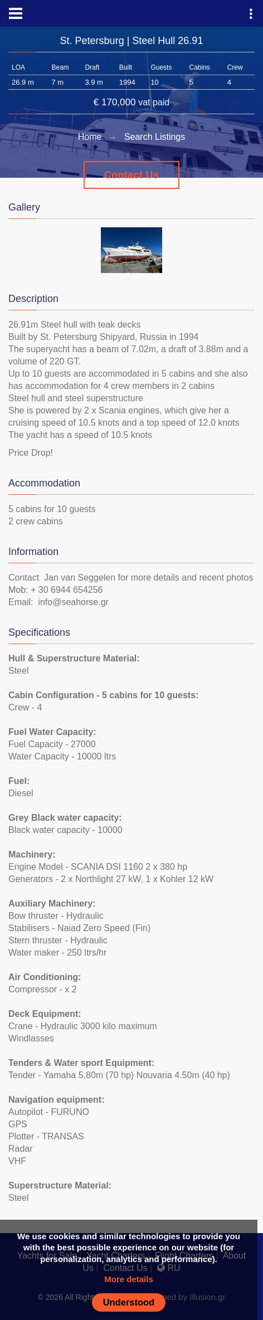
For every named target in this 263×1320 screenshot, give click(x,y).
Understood (129, 1302)
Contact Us (131, 175)
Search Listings (154, 137)
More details (128, 1279)
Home (90, 137)
